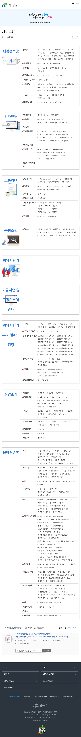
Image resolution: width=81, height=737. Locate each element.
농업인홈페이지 (55, 481)
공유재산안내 (42, 68)
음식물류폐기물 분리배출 (59, 509)
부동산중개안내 (60, 589)
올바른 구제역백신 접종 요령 (47, 560)
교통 (24, 602)
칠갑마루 (66, 400)
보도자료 (41, 331)
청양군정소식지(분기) (52, 229)
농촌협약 (70, 186)
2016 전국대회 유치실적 (65, 339)
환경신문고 (62, 131)
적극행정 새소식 (43, 373)
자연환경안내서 (43, 512)
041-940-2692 (39, 628)
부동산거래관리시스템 (45, 595)
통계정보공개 (28, 102)
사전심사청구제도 (44, 149)
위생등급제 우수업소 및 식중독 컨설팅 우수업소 (54, 578)
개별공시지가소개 (59, 592)
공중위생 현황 (42, 581)
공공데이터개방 (29, 75)
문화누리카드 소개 (62, 463)
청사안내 (61, 414)
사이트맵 (10, 37)
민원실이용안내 (43, 115)
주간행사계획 (71, 232)
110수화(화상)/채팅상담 (55, 119)
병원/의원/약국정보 (57, 564)
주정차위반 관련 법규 (45, 602)
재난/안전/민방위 (29, 516)
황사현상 (57, 532)
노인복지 (41, 454)
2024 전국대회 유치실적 (65, 351)
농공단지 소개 (54, 468)
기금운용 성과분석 (54, 90)
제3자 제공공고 (52, 324)
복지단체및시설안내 (63, 454)
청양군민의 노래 (62, 397)
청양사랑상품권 (65, 474)
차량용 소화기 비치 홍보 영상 (48, 554)
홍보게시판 (27, 194)
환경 (24, 499)
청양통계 (59, 393)
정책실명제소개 (43, 63)
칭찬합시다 (68, 179)
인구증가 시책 (56, 457)
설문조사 (41, 186)
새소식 (40, 229)
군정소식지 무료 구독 (45, 232)
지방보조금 (42, 90)
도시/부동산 (27, 585)
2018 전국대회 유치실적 (65, 342)
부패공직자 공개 (43, 56)
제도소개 (41, 369)
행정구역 (50, 393)
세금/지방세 (27, 607)
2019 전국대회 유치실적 (46, 345)
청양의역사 (42, 429)
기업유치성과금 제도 (69, 471)
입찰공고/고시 (65, 324)
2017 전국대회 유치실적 (46, 342)
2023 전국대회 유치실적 (46, 351)
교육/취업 (26, 489)
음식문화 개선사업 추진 (46, 575)
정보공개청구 (42, 53)
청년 (72, 463)
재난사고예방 (58, 516)
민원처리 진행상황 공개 (59, 123)
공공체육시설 (63, 422)
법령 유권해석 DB (58, 373)
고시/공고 (26, 324)
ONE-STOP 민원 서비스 (46, 159)
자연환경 (41, 393)
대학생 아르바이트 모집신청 (47, 206)
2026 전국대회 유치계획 (65, 354)
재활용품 (61, 503)
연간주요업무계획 (56, 235)
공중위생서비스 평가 (57, 581)
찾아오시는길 (42, 417)
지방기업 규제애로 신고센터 (47, 362)
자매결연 (26, 433)
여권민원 (26, 127)
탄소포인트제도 (43, 509)
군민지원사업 (59, 232)
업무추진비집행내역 (67, 53)
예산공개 (41, 84)
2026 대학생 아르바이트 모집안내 (49, 203)
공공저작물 (69, 59)
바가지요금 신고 (67, 141)
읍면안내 (41, 414)
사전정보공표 (57, 50)
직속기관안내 (58, 411)
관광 (24, 611)
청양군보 (60, 327)
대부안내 (64, 68)
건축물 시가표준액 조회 (65, 595)
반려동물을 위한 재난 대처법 (65, 541)
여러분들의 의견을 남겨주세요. (27, 651)
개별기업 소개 (42, 471)
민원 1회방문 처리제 (45, 152)
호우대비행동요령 (57, 526)
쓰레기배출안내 (52, 499)
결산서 (53, 87)
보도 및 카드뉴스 (29, 331)
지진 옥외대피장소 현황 (65, 519)
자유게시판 (57, 179)
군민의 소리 (27, 179)
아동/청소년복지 (67, 451)
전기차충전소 (57, 512)
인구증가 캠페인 (53, 189)
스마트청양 (42, 189)
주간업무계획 (42, 235)
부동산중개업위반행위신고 (47, 137)
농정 (24, 481)
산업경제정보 (42, 468)
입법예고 (51, 327)
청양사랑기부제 (69, 235)
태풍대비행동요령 (57, 529)
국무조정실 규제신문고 (54, 359)
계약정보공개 (28, 80)
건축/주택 (26, 615)
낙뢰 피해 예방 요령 (44, 532)
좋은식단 (53, 503)
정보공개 (26, 50)
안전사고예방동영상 (44, 516)
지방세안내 (42, 607)
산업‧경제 (27, 468)
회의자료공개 (58, 59)
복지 (24, 451)
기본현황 (26, 393)
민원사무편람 (28, 145)
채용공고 (41, 327)
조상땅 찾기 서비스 (57, 598)
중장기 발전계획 (68, 56)
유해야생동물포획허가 (58, 506)
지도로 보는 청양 (55, 102)
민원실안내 (27, 115)
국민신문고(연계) (58, 186)
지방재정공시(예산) (57, 95)
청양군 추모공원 (60, 460)
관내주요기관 (42, 422)
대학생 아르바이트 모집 (30, 204)
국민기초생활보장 (44, 451)
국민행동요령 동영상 (45, 535)
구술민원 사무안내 (44, 156)
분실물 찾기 (65, 182)
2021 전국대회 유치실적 (46, 348)
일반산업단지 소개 (68, 468)
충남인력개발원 (43, 495)
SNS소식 (59, 331)
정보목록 (53, 53)
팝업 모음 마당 (28, 380)
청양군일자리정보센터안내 (47, 492)
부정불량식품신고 (65, 137)
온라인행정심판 (66, 362)
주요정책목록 (55, 63)
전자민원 (26, 119)
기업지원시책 (54, 471)
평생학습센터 (63, 492)
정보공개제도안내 (44, 50)
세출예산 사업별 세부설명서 (65, 84)
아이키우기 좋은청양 (45, 460)
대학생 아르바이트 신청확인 (47, 209)
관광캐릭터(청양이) (53, 400)
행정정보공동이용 (59, 156)
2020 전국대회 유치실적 (65, 345)
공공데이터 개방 (43, 75)
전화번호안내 (51, 414)
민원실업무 (55, 115)
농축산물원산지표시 (44, 541)
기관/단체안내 (28, 422)
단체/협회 (53, 422)
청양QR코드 (42, 403)
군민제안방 (42, 182)
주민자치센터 (42, 489)
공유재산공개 (54, 68)
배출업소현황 (42, 503)
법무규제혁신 (28, 359)
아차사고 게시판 (67, 560)
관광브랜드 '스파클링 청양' (47, 407)
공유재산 (26, 68)
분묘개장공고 (70, 327)
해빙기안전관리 (58, 522)
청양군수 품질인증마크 (56, 403)
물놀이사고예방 (43, 526)
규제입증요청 (42, 365)
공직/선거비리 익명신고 (46, 131)
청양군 (10, 5)
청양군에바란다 (53, 182)
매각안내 (41, 71)
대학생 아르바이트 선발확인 (47, 212)
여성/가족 (56, 451)
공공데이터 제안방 (58, 75)
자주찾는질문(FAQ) (44, 179)
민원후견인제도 (58, 149)
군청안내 (26, 411)
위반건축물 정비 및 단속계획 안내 (49, 615)
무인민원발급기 (43, 123)
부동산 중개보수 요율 (45, 585)
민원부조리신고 (43, 141)
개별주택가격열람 (61, 585)
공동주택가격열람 (44, 589)
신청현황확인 (51, 216)
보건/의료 (26, 564)
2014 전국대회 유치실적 (65, 336)
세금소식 (51, 607)
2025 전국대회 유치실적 (46, 354)
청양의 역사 (27, 429)
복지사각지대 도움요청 (45, 463)
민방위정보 (42, 538)
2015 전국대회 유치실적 (46, 339)
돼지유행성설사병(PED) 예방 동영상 (50, 550)
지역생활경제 (42, 474)
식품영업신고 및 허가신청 (46, 572)
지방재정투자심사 (65, 87)
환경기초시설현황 (66, 499)
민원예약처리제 (59, 152)
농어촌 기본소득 (43, 477)
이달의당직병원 (43, 564)
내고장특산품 (42, 481)
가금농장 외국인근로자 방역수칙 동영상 (51, 557)
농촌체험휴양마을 (69, 481)
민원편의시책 (28, 149)
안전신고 (54, 141)
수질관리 (41, 499)
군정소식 (26, 229)
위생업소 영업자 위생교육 (65, 575)
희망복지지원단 (43, 457)
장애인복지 (50, 454)
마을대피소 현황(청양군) (46, 519)
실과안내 (48, 411)
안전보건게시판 (53, 538)
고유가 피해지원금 (58, 477)
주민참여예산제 (43, 87)
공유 (72, 37)
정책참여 (26, 186)
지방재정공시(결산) (44, 98)
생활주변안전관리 (44, 522)
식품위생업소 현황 (64, 572)
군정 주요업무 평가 (44, 59)
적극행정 (26, 369)
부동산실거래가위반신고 (46, 134)
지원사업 (41, 484)
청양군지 (26, 438)
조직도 (40, 411)
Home (3, 37)
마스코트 (41, 400)
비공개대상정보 (69, 50)
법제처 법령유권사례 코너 (46, 376)
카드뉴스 (50, 331)
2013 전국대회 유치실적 (46, 336)
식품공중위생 (28, 572)
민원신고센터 (28, 131)
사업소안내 (69, 411)
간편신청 (26, 216)
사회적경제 (53, 474)
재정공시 (26, 95)
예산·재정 (26, 84)
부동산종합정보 (43, 592)
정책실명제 (27, 63)
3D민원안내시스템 (29, 164)
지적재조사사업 (43, 598)
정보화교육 (53, 489)
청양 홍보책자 (67, 229)
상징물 (40, 397)
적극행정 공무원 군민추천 (55, 369)
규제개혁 (41, 359)
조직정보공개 (56, 56)
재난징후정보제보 (61, 535)
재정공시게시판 (43, 95)
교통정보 (58, 602)
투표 (48, 186)
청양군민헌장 (49, 397)
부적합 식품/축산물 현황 (46, 567)
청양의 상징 (27, 397)
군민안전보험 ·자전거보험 (46, 544)
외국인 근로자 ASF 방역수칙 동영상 (50, 547)
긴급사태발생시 (43, 529)
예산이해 (50, 84)
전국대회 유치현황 (30, 336)
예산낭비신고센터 (63, 134)
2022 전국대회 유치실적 (65, 348)
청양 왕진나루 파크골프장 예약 (48, 425)
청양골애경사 (28, 198)
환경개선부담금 (43, 506)
